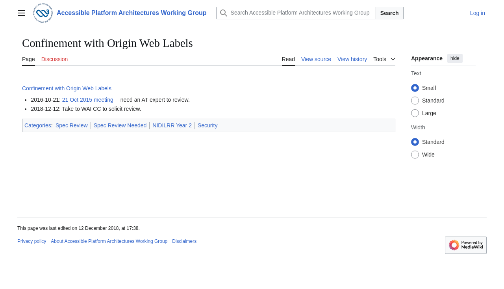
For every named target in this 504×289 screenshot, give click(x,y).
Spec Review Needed (120, 125)
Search (389, 13)
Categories (37, 125)
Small (429, 88)
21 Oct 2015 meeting (87, 100)
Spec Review (72, 125)
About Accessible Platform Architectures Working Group (109, 241)
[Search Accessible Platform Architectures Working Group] (296, 13)
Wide (428, 154)
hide (455, 58)
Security (208, 125)
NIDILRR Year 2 (172, 125)
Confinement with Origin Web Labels (66, 88)
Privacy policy (31, 241)
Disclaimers (184, 241)
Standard (433, 100)
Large (429, 113)
